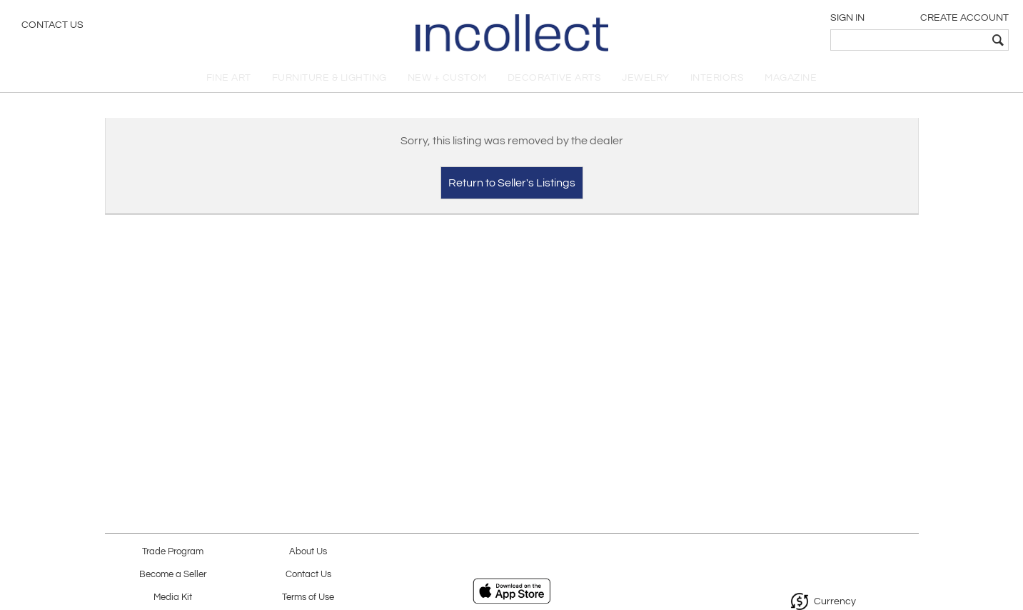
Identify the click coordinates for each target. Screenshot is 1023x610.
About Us (308, 551)
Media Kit (172, 597)
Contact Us (52, 25)
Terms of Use (308, 597)
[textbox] (909, 40)
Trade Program (172, 551)
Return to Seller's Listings (511, 183)
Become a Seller (172, 574)
